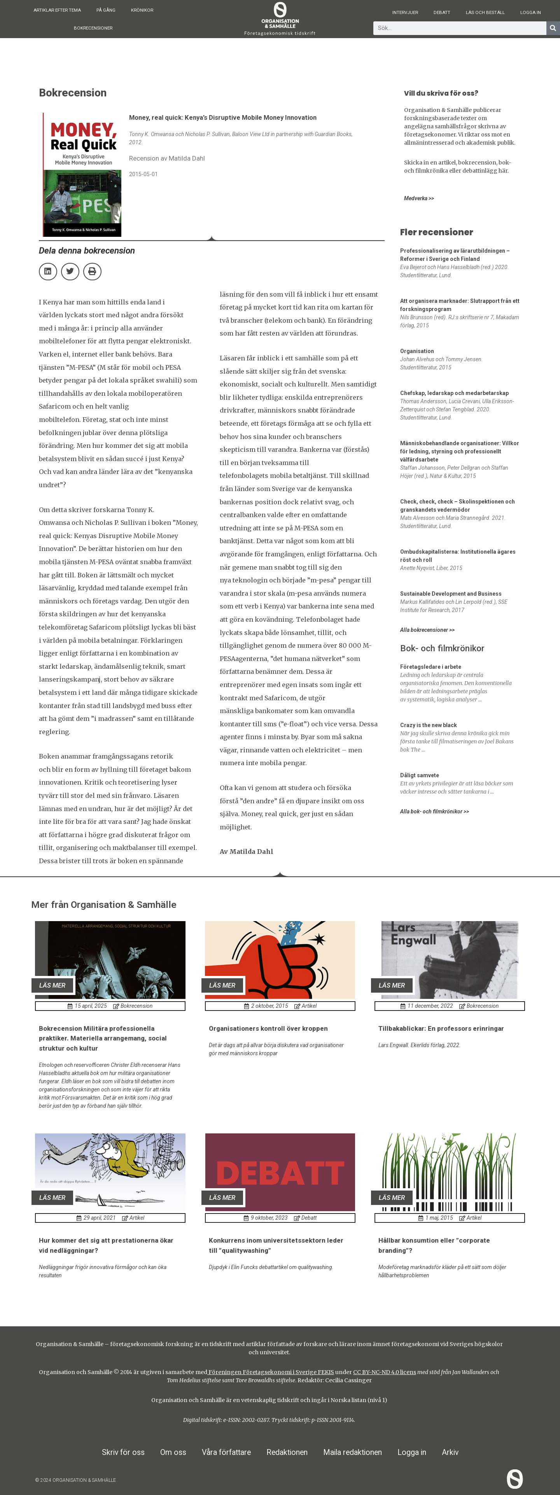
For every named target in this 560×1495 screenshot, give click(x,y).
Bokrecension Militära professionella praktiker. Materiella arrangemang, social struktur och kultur (103, 1038)
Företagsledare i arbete (430, 667)
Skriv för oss (123, 1452)
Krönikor (142, 10)
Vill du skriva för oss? (441, 93)
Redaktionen (287, 1452)
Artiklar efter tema (57, 10)
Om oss (173, 1452)
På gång (106, 10)
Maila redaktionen (352, 1452)
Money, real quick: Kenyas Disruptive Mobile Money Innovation (118, 536)
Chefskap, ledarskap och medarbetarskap (454, 393)
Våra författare (226, 1452)
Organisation (417, 351)
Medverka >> (419, 198)
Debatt (442, 12)
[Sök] (553, 28)
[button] (48, 271)
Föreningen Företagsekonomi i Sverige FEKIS (270, 1372)
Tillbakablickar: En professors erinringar (441, 1028)
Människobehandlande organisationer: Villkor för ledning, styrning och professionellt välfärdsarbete (459, 451)
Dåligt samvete (419, 775)
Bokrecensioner (93, 28)
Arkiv (450, 1452)
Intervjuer (405, 12)
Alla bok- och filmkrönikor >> (434, 811)
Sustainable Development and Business (451, 594)
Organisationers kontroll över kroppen (268, 1028)
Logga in (530, 12)
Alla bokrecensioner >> (427, 630)
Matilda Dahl (251, 851)
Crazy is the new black (428, 725)
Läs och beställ (485, 12)
